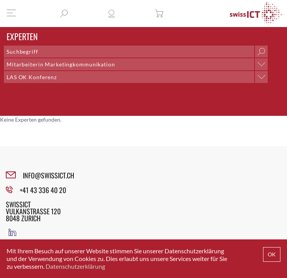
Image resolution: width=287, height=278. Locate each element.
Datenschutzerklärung (75, 266)
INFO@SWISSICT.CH (48, 175)
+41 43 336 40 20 (43, 190)
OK (272, 254)
